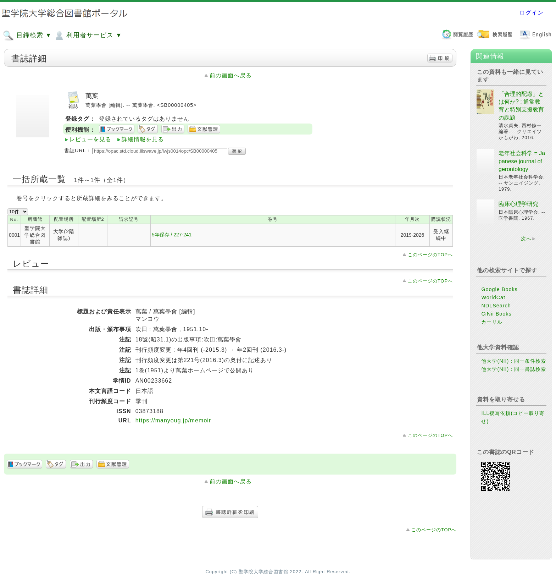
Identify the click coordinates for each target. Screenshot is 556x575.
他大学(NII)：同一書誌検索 (513, 369)
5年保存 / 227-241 (171, 234)
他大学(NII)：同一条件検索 (513, 361)
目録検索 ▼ (27, 35)
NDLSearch (496, 305)
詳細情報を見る (143, 139)
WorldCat (493, 297)
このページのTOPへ (430, 254)
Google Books (499, 289)
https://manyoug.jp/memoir (173, 420)
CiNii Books (496, 314)
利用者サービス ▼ (88, 35)
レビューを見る (90, 139)
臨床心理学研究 (518, 204)
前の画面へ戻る (231, 75)
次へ (526, 238)
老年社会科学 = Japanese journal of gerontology (522, 161)
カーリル (491, 322)
